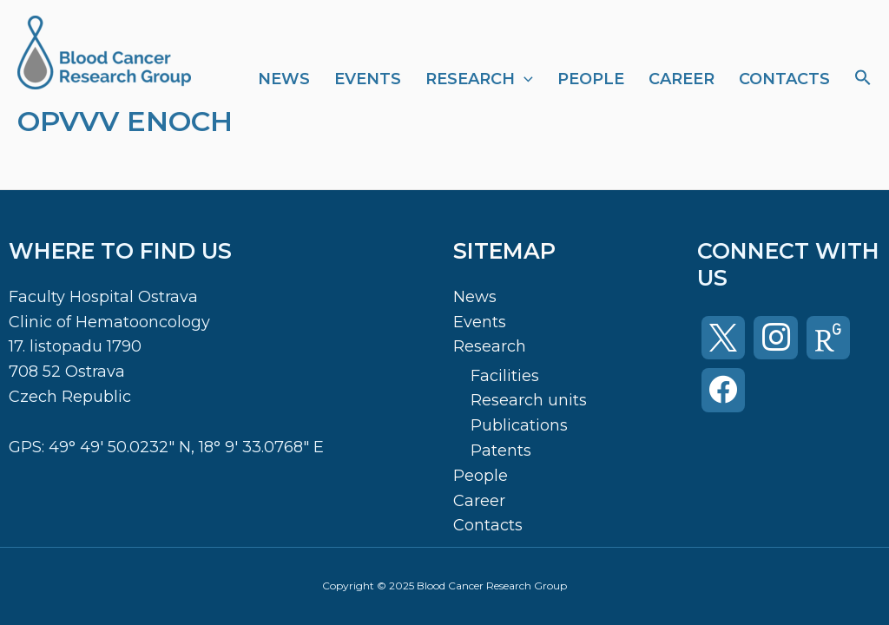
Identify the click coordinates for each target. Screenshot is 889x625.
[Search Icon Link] (863, 79)
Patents (501, 450)
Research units (529, 400)
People (590, 79)
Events (367, 79)
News (284, 79)
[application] (524, 79)
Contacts (784, 79)
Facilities (505, 375)
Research (479, 79)
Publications (519, 425)
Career (681, 79)
